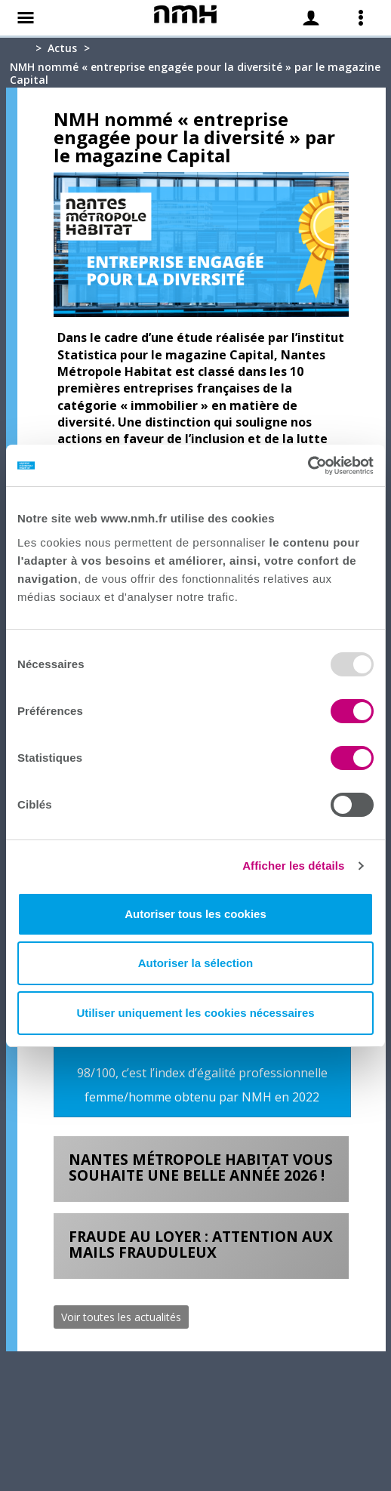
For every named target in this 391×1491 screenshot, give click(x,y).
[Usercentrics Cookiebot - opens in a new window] (308, 466)
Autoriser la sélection (196, 963)
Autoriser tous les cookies (195, 913)
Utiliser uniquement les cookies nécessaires (195, 1012)
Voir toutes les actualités (121, 1317)
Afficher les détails (293, 865)
